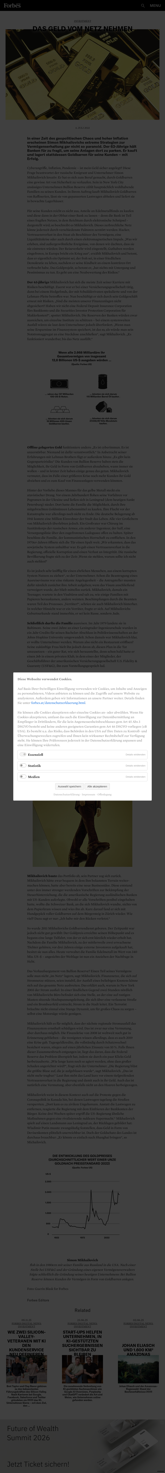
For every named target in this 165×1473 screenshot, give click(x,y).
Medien (34, 777)
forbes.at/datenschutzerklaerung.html (58, 703)
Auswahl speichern (69, 786)
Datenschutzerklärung (67, 794)
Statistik (34, 766)
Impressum (88, 794)
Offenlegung (104, 794)
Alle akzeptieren (97, 786)
